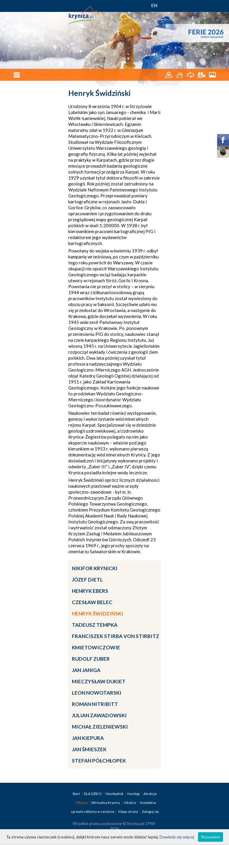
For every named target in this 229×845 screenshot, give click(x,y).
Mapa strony (128, 811)
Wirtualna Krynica (105, 802)
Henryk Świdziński (97, 613)
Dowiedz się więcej (177, 836)
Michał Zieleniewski (100, 727)
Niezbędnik (115, 793)
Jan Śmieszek (89, 749)
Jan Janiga (86, 670)
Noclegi (133, 793)
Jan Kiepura (88, 738)
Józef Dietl (87, 579)
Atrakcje (150, 793)
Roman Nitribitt (95, 704)
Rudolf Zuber (91, 659)
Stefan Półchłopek (99, 760)
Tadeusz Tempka (94, 625)
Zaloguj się (150, 811)
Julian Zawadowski (99, 715)
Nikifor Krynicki (94, 568)
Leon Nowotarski (96, 693)
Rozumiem (210, 836)
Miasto (82, 802)
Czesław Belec (92, 602)
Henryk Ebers (90, 591)
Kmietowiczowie (96, 647)
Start (76, 793)
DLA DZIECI (93, 793)
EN (154, 5)
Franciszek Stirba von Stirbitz (115, 636)
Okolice (130, 802)
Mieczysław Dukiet (99, 681)
